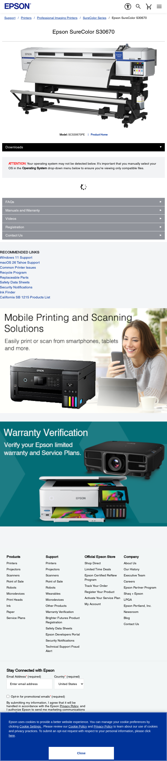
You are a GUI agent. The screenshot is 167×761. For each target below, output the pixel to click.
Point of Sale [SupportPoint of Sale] (54, 581)
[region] (83, 736)
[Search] (138, 6)
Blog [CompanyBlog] (127, 618)
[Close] (81, 753)
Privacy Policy (69, 706)
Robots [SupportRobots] (50, 587)
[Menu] (159, 6)
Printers (26, 18)
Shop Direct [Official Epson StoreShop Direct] (93, 563)
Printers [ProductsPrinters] (12, 563)
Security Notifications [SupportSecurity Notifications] (60, 640)
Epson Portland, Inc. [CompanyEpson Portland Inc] (138, 605)
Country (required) (67, 676)
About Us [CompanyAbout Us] (130, 563)
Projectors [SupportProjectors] (53, 569)
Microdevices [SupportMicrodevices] (55, 599)
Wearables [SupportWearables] (53, 593)
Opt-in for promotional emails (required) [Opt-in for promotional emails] (38, 696)
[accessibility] (127, 6)
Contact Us (14, 235)
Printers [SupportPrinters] (51, 563)
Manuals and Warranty (22, 210)
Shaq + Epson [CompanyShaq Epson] (133, 593)
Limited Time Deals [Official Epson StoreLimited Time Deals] (98, 569)
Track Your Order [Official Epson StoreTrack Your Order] (96, 585)
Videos (10, 219)
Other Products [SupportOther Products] (56, 605)
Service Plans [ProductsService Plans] (16, 618)
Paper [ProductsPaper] (11, 612)
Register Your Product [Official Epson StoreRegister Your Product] (99, 592)
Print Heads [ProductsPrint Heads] (15, 599)
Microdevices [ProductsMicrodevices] (16, 593)
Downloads (14, 147)
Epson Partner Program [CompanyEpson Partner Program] (140, 587)
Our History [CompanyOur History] (131, 569)
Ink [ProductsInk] (9, 605)
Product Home (99, 134)
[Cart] (148, 6)
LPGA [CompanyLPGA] (128, 599)
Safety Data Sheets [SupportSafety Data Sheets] (59, 628)
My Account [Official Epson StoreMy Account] (93, 604)
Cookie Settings (31, 726)
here (12, 735)
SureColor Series (94, 18)
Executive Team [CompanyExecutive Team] (134, 575)
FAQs (9, 202)
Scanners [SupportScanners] (52, 575)
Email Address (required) (24, 676)
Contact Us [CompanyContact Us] (131, 624)
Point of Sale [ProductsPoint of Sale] (15, 581)
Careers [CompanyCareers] (129, 581)
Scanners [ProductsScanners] (13, 575)
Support (9, 18)
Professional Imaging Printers (57, 18)
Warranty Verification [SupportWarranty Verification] (60, 612)
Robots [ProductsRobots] (11, 587)
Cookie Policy (77, 726)
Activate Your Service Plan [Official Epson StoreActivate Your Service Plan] (102, 598)
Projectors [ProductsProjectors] (13, 569)
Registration (14, 227)
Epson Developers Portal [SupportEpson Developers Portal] (63, 634)
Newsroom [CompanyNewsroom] (131, 612)
